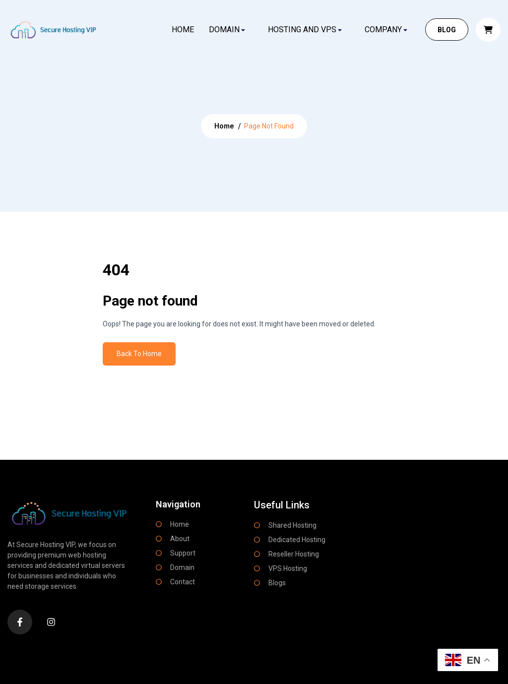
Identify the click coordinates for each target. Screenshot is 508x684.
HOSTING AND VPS (302, 29)
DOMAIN (224, 29)
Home (182, 29)
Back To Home (139, 354)
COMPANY (383, 29)
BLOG (447, 30)
